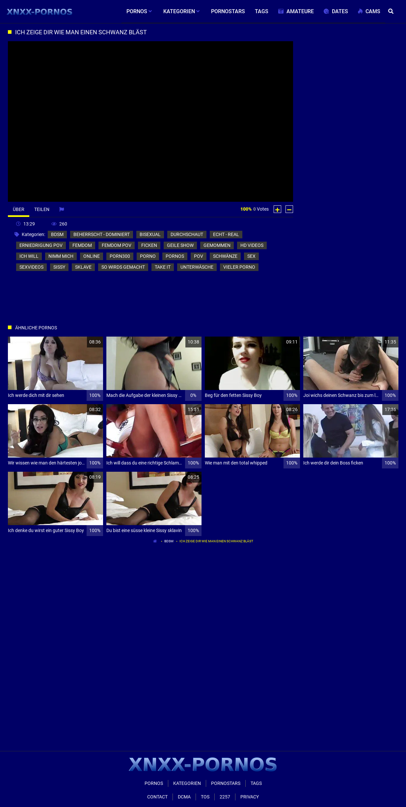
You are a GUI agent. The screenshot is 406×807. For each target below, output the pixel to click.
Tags (256, 783)
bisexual (150, 234)
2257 (225, 796)
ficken (149, 245)
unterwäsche (196, 267)
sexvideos (31, 267)
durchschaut (187, 234)
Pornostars (225, 783)
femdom (82, 245)
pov (198, 256)
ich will (29, 256)
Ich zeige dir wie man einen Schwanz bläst (216, 541)
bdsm (57, 234)
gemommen (216, 245)
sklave (83, 267)
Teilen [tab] (41, 209)
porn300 (120, 256)
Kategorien (187, 783)
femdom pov (116, 245)
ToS (205, 796)
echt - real (226, 234)
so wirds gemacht (123, 267)
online (91, 256)
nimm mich (60, 256)
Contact (157, 796)
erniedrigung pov (41, 245)
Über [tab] (18, 209)
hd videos (251, 245)
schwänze (225, 256)
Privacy (249, 796)
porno (148, 256)
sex (251, 256)
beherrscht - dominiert (101, 234)
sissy (59, 267)
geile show (180, 245)
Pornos (154, 783)
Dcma (184, 796)
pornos (175, 256)
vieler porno (239, 267)
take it (163, 267)
